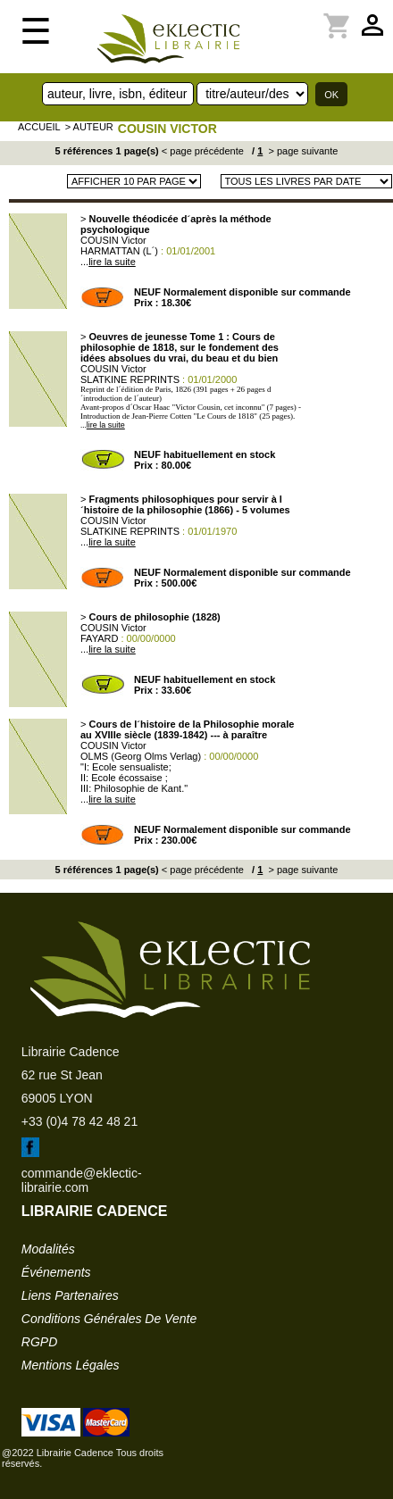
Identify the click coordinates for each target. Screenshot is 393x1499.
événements (56, 1272)
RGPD (39, 1342)
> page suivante (301, 151)
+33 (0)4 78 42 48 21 (79, 1121)
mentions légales (70, 1365)
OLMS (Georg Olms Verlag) (140, 756)
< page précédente (203, 151)
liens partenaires (70, 1295)
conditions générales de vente (108, 1319)
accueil (39, 126)
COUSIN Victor (167, 128)
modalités (48, 1249)
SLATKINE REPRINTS (130, 379)
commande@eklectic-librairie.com (81, 1180)
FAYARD (99, 638)
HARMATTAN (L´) (119, 251)
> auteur (89, 126)
